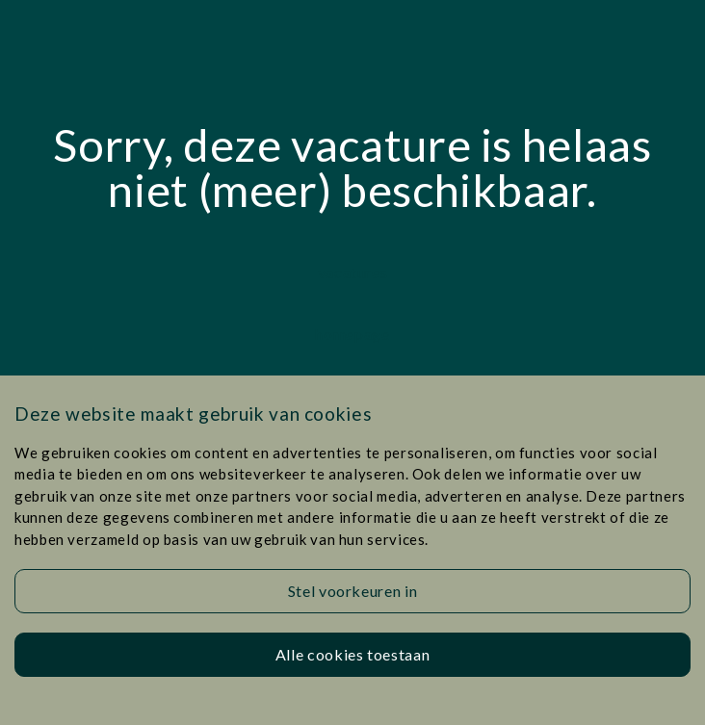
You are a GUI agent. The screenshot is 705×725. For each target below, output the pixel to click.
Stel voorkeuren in (353, 591)
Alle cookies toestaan (352, 654)
